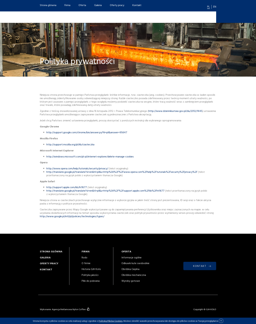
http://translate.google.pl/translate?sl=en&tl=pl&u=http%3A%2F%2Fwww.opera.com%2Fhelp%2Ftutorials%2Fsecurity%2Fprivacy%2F (121, 172)
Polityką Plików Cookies (110, 321)
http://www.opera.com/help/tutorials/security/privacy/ (77, 168)
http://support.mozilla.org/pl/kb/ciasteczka (70, 144)
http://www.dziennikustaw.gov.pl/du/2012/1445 (175, 111)
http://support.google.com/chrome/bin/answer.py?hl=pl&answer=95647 (86, 132)
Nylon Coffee (79, 309)
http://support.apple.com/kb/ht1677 (66, 187)
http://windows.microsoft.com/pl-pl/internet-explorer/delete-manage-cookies (90, 156)
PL (208, 6)
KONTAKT (199, 268)
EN (214, 6)
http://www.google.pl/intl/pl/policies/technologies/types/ (72, 216)
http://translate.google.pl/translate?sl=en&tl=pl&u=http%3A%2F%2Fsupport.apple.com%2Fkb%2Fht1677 (105, 191)
